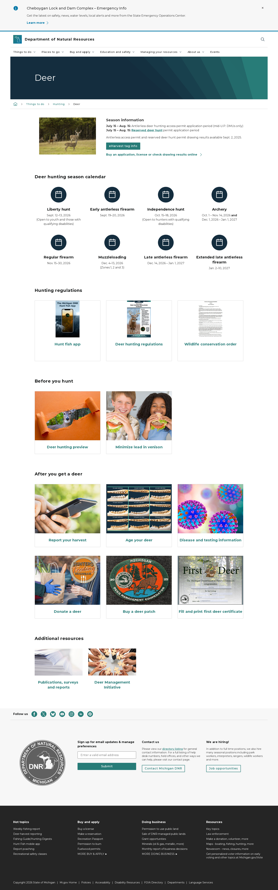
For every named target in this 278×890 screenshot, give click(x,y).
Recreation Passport (90, 839)
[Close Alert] (262, 7)
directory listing (172, 749)
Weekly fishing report (26, 829)
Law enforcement (217, 834)
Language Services (201, 882)
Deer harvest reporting (27, 834)
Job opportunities (223, 768)
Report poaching (23, 849)
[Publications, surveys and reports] (59, 669)
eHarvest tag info (123, 146)
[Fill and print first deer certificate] (210, 585)
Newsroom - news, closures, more (227, 849)
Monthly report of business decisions (164, 849)
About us (196, 52)
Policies (86, 882)
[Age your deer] (139, 514)
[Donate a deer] (67, 585)
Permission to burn (89, 844)
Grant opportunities (154, 839)
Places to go (53, 52)
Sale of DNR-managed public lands (163, 834)
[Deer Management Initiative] (112, 669)
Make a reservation (89, 834)
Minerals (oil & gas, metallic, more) (163, 844)
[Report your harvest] (67, 514)
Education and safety (117, 52)
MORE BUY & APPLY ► (92, 854)
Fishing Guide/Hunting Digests (32, 839)
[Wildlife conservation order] (210, 324)
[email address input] (107, 755)
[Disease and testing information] (210, 514)
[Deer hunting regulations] (139, 324)
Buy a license (86, 829)
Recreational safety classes (30, 854)
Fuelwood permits (89, 849)
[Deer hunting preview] (67, 421)
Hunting (59, 104)
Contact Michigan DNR (163, 768)
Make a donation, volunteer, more (227, 839)
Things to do (24, 52)
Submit (107, 766)
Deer (76, 104)
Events (215, 52)
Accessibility (102, 882)
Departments (175, 882)
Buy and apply (82, 52)
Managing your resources (161, 52)
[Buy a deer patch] (139, 585)
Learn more (38, 22)
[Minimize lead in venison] (139, 421)
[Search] (262, 39)
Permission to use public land (160, 829)
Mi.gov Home (68, 882)
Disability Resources (127, 882)
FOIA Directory (153, 882)
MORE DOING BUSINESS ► (160, 854)
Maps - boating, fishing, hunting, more (230, 844)
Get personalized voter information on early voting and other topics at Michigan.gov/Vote (234, 855)
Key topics (212, 829)
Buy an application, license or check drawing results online (154, 154)
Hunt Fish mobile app (26, 844)
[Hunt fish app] (67, 324)
